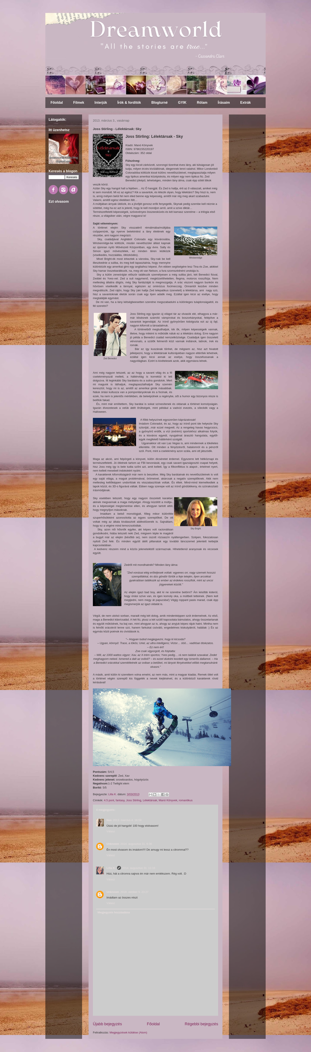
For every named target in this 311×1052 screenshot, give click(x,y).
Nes (109, 820)
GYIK (182, 102)
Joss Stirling (133, 800)
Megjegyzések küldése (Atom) (128, 1032)
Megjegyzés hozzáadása (114, 912)
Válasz (110, 831)
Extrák (245, 102)
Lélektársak (150, 800)
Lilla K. (111, 868)
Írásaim (224, 102)
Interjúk (101, 102)
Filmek (78, 102)
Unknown (112, 843)
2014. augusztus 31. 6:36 (136, 843)
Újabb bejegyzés (107, 1024)
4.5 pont (109, 800)
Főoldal (57, 102)
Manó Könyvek (168, 800)
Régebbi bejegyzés (201, 1024)
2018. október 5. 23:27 (135, 892)
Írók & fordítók (129, 102)
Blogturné (159, 102)
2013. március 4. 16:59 (127, 820)
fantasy (120, 800)
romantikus (186, 800)
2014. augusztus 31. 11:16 (138, 868)
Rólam (202, 102)
